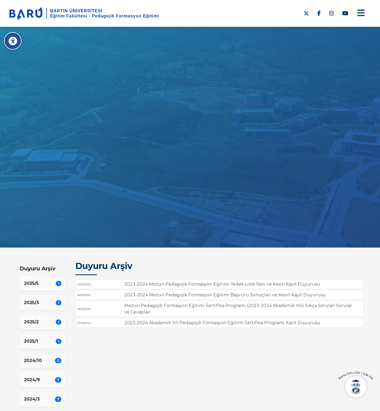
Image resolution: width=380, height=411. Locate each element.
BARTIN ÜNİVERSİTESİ (76, 11)
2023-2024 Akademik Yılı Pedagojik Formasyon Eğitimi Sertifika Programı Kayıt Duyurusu (222, 322)
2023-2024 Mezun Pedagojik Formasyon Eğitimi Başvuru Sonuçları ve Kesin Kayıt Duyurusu (225, 294)
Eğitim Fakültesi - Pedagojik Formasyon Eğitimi (104, 16)
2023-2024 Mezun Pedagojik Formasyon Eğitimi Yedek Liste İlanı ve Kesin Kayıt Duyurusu (222, 284)
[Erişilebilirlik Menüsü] (12, 41)
